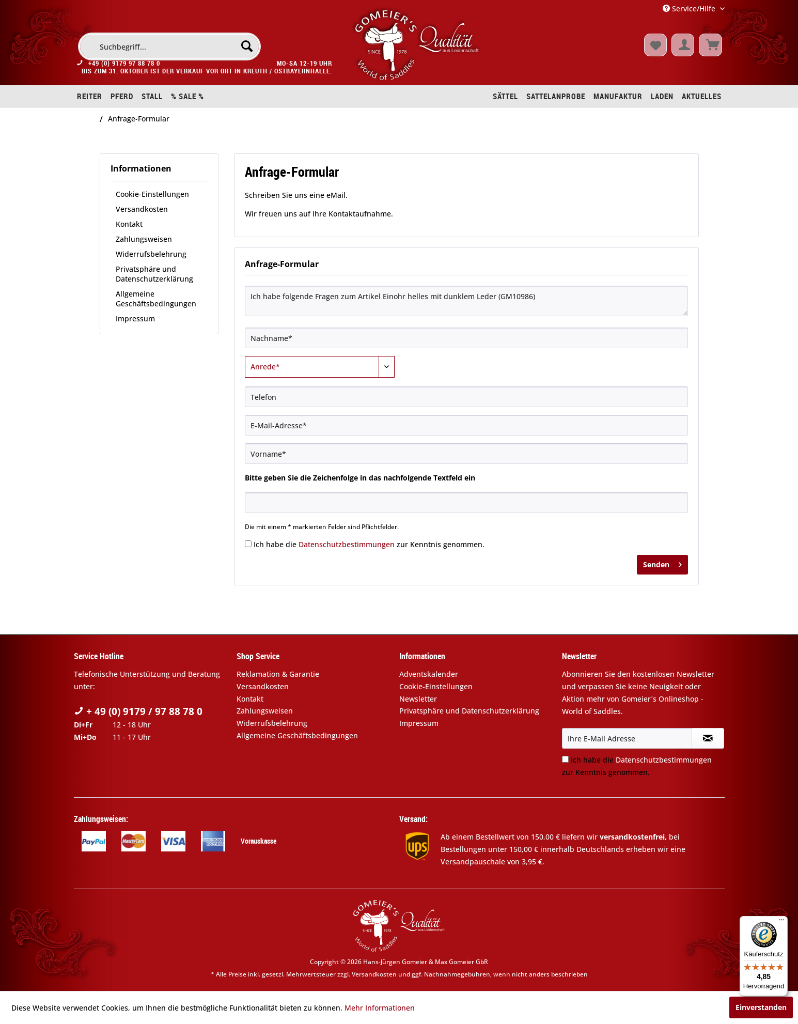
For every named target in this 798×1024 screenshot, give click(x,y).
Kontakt (129, 224)
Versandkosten (142, 209)
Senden (662, 562)
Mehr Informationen (380, 1008)
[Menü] (781, 922)
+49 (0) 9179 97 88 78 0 (124, 66)
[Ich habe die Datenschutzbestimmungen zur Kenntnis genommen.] (248, 543)
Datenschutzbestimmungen (347, 544)
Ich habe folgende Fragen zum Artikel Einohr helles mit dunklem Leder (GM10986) (466, 301)
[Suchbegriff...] (169, 46)
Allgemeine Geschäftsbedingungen (156, 298)
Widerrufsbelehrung (151, 254)
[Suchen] (247, 46)
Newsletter (418, 699)
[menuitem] (169, 46)
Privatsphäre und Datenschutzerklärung (154, 274)
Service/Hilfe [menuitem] (690, 8)
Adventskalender (428, 674)
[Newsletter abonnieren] (708, 738)
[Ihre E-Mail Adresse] (627, 738)
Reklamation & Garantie (278, 674)
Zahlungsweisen (144, 239)
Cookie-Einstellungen (152, 194)
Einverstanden (761, 1007)
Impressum (135, 318)
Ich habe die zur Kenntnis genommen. (369, 544)
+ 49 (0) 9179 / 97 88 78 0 (138, 711)
